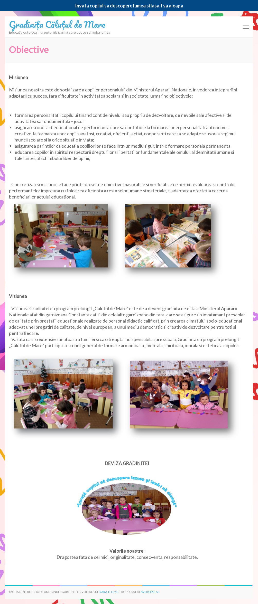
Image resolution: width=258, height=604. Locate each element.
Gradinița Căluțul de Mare (57, 24)
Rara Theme (108, 592)
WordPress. (150, 592)
